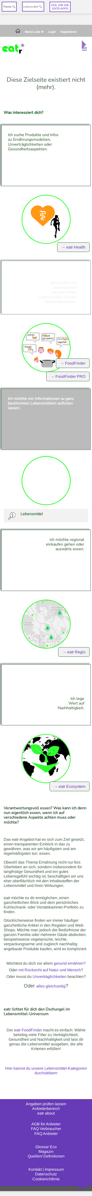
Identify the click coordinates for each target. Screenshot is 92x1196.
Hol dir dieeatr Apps (60, 6)
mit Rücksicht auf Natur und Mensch (49, 970)
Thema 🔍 (9, 6)
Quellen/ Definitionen (46, 1156)
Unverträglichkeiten (49, 976)
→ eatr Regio (73, 652)
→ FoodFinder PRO (68, 376)
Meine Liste (34, 32)
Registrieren (68, 32)
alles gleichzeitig (51, 986)
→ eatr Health (73, 247)
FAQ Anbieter (46, 1133)
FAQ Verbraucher (46, 1129)
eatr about (46, 1113)
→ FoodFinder (72, 363)
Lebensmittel (32, 514)
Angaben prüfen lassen (46, 1104)
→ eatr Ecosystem (69, 786)
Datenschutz (46, 1174)
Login (52, 32)
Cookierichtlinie (46, 1179)
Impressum (54, 1169)
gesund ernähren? (70, 963)
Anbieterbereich (46, 1108)
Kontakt (35, 1169)
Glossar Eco (46, 1147)
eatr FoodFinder (28, 1030)
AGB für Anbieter (46, 1124)
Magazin (46, 1151)
